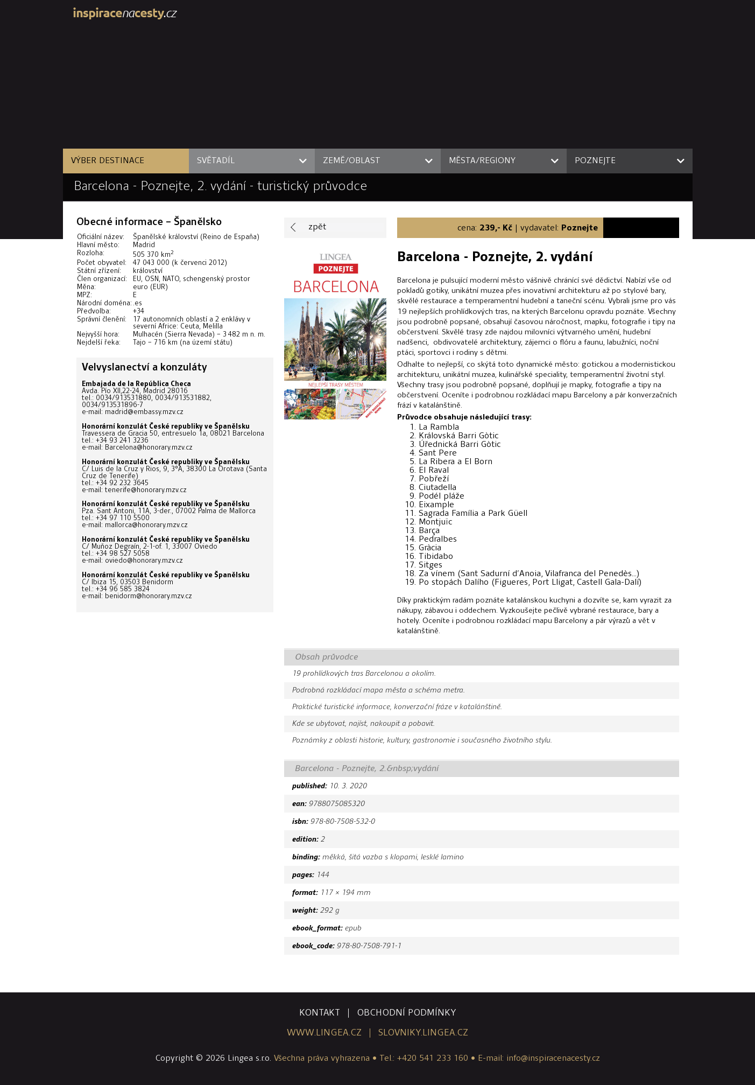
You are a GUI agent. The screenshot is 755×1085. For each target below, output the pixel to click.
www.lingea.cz (324, 1033)
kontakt (319, 1013)
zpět (317, 227)
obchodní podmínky (406, 1013)
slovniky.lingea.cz (423, 1033)
